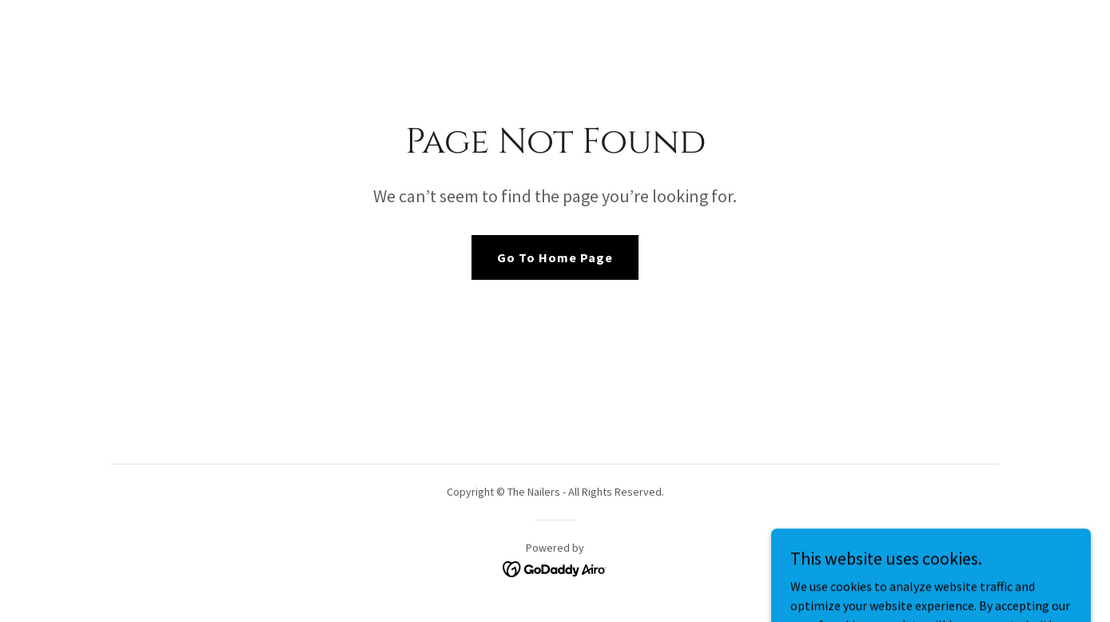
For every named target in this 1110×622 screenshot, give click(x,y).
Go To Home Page (555, 257)
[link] (555, 568)
